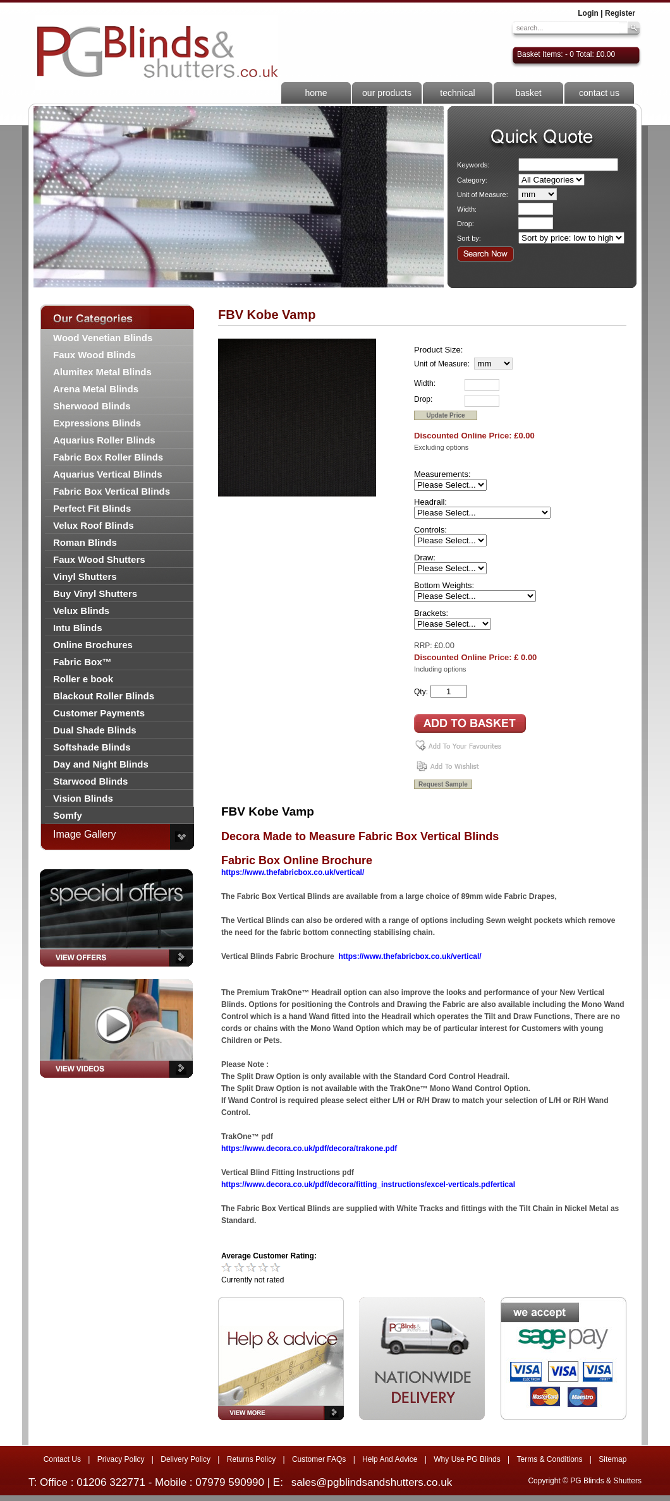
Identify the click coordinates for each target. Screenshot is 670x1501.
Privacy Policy (121, 1459)
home (316, 93)
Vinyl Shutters (85, 576)
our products (386, 93)
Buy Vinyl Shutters (95, 593)
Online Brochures (93, 644)
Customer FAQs (319, 1459)
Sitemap (612, 1459)
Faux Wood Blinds (94, 354)
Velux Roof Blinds (93, 525)
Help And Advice (389, 1459)
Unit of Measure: (482, 194)
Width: (467, 209)
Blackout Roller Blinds (103, 695)
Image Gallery (84, 834)
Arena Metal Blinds (95, 388)
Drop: (465, 223)
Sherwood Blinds (92, 406)
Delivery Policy (185, 1459)
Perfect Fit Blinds (92, 508)
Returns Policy (251, 1459)
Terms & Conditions (549, 1459)
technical (457, 93)
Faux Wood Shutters (99, 559)
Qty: (421, 691)
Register (620, 13)
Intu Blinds (77, 627)
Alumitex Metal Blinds (102, 371)
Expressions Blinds (97, 423)
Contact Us (62, 1459)
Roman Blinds (85, 542)
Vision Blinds (83, 798)
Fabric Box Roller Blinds (108, 457)
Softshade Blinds (92, 747)
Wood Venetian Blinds (102, 337)
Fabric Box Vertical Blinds (111, 491)
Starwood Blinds (90, 781)
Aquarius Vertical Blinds (107, 474)
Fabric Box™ (82, 661)
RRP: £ (426, 645)
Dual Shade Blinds (95, 730)
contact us (599, 93)
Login (588, 13)
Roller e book (83, 678)
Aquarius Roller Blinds (104, 440)
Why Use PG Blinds (467, 1459)
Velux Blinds (81, 610)
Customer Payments (99, 713)
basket (528, 93)
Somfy (67, 815)
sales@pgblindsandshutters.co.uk (371, 1482)
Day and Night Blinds (101, 764)
